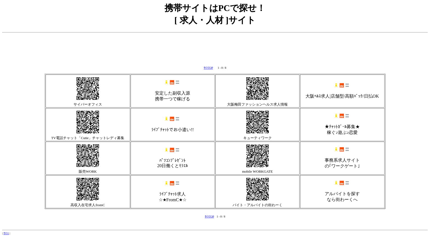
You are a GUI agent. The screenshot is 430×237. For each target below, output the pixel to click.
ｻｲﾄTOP (208, 67)
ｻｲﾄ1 (6, 233)
